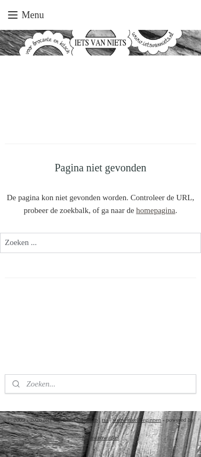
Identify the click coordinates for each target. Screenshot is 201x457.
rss (105, 419)
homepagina (155, 210)
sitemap (88, 419)
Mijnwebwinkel (100, 437)
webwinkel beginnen (136, 419)
